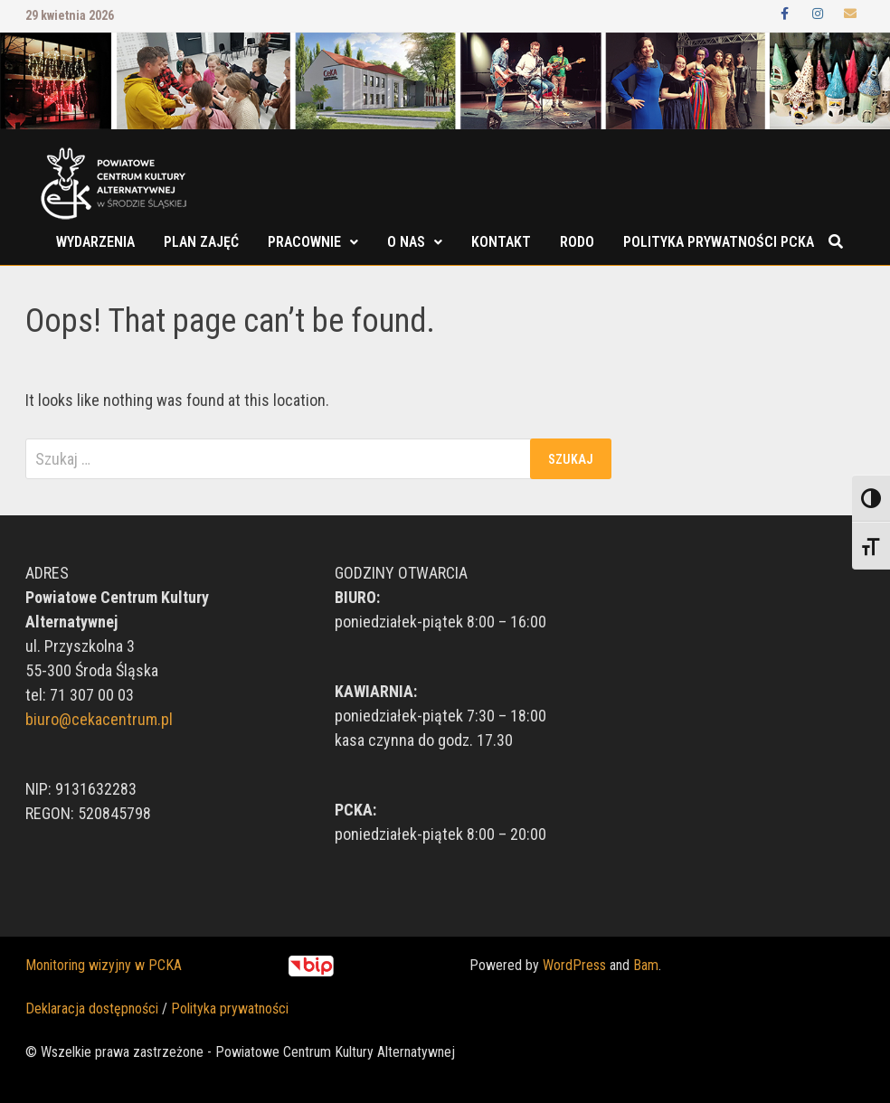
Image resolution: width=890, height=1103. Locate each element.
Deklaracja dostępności (91, 1008)
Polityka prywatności (230, 1008)
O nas (406, 241)
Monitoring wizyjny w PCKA (103, 965)
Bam (645, 965)
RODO (577, 241)
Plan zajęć (201, 241)
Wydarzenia (95, 241)
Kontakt (501, 241)
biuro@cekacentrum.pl (99, 719)
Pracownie (304, 241)
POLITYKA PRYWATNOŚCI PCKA (718, 241)
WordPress (574, 965)
